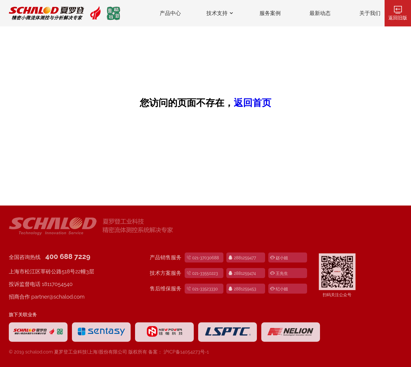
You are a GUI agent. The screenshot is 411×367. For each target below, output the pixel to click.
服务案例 (270, 13)
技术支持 (220, 13)
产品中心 (170, 13)
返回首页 (252, 102)
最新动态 (320, 13)
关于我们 (369, 13)
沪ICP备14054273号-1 (186, 352)
